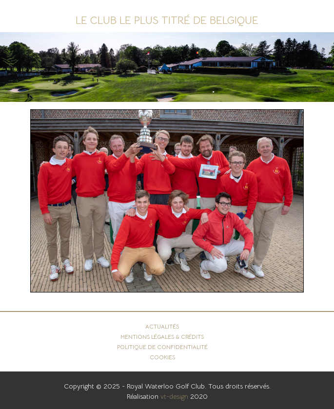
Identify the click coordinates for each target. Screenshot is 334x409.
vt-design (174, 396)
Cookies (162, 357)
